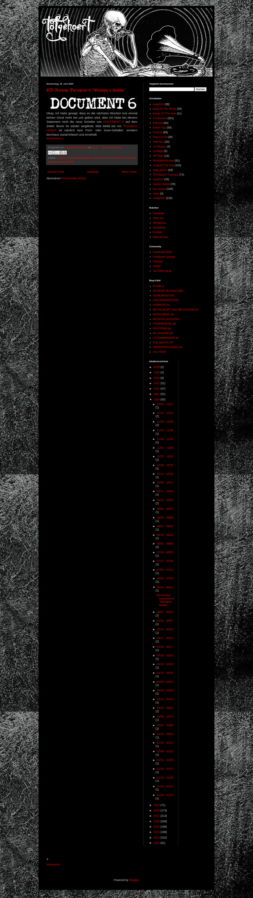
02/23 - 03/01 (165, 734)
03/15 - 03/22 (165, 707)
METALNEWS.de (163, 314)
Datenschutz (160, 236)
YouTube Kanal (162, 270)
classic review (161, 184)
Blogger (133, 880)
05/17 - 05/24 (165, 638)
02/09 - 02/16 (165, 751)
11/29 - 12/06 (165, 421)
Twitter (157, 266)
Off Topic (158, 155)
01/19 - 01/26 (165, 777)
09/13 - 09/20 (165, 500)
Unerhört (158, 179)
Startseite (93, 171)
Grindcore (129, 158)
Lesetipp (158, 151)
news (156, 193)
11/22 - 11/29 (165, 430)
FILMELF (158, 286)
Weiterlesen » (54, 138)
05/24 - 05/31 (165, 629)
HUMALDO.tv (161, 304)
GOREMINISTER (163, 295)
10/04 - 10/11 (165, 482)
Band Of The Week (164, 108)
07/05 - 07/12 (165, 569)
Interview (158, 141)
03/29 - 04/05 (165, 690)
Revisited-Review (163, 160)
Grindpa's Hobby (57, 162)
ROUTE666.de (162, 328)
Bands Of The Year (164, 113)
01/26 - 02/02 (165, 768)
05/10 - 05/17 (165, 646)
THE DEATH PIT (163, 342)
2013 (157, 837)
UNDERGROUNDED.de (168, 347)
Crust (105, 158)
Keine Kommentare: (112, 147)
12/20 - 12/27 (165, 404)
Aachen (61, 158)
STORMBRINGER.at (165, 337)
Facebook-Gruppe (164, 256)
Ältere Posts (129, 171)
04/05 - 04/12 (165, 681)
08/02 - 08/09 (165, 543)
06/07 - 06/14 (165, 612)
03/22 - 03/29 (165, 699)
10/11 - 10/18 (165, 473)
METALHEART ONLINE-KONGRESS (176, 309)
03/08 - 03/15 (165, 716)
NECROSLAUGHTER (166, 319)
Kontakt (157, 232)
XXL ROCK (160, 351)
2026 (157, 367)
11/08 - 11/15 (165, 439)
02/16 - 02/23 (165, 742)
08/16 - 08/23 (165, 534)
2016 (157, 821)
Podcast (158, 261)
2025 (157, 372)
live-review (159, 188)
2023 (157, 383)
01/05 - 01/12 (165, 795)
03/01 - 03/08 (165, 725)
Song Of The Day (163, 165)
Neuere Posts (55, 171)
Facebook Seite (162, 252)
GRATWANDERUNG (166, 300)
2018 (157, 810)
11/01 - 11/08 (165, 447)
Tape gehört (160, 170)
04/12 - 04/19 (165, 672)
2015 (157, 826)
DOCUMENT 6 (113, 121)
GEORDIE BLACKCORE (168, 290)
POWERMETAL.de (164, 323)
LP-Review (159, 146)
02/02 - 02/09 (165, 760)
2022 (157, 388)
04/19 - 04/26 (165, 664)
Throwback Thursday (165, 174)
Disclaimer (159, 227)
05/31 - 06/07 (165, 620)
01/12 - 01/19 (165, 786)
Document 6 (116, 158)
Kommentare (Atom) (73, 178)
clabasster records (90, 158)
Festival (157, 132)
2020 (157, 399)
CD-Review (72, 158)
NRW (71, 162)
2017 (157, 815)
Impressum (53, 864)
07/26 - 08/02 (165, 552)
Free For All (160, 137)
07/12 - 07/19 (165, 561)
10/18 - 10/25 (165, 465)
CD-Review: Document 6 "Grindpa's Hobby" (86, 90)
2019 (157, 805)
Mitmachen (159, 222)
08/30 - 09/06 (165, 517)
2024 (157, 378)
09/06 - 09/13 (165, 508)
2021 (157, 394)
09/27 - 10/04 (165, 491)
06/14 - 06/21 (165, 587)
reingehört (159, 198)
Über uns (158, 218)
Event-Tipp (159, 127)
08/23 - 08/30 (165, 526)
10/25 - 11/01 (165, 456)
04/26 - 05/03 (165, 655)
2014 (157, 832)
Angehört (158, 104)
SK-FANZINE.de (163, 333)
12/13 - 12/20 (165, 413)
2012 (157, 842)
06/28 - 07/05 (165, 578)
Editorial (158, 123)
